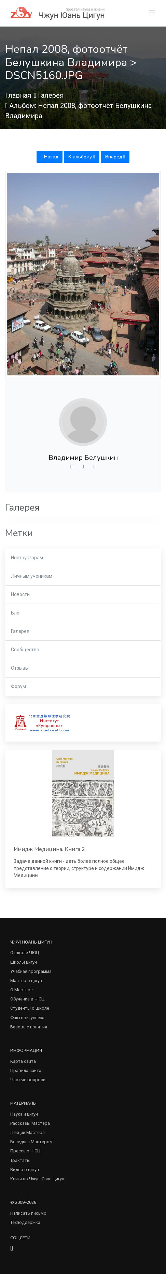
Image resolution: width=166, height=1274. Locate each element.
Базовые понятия (28, 1026)
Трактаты (20, 1160)
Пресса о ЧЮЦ (25, 1150)
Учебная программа (31, 971)
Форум (18, 686)
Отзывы (20, 668)
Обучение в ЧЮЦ (27, 998)
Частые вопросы (28, 1079)
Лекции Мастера (27, 1132)
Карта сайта (23, 1061)
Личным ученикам (31, 576)
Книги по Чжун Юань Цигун (37, 1178)
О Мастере (21, 989)
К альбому (81, 157)
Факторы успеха (27, 1017)
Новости (20, 594)
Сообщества (25, 649)
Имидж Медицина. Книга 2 (49, 849)
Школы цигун (23, 962)
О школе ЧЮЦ (24, 952)
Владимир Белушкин (83, 457)
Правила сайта (25, 1070)
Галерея (51, 95)
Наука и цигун (24, 1114)
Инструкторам (27, 557)
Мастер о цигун (26, 980)
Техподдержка (25, 1222)
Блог (16, 613)
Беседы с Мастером (31, 1141)
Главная (18, 95)
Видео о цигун (24, 1169)
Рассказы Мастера (30, 1123)
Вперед (115, 157)
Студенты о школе (29, 1008)
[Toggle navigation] (152, 13)
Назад (49, 157)
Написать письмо (28, 1213)
